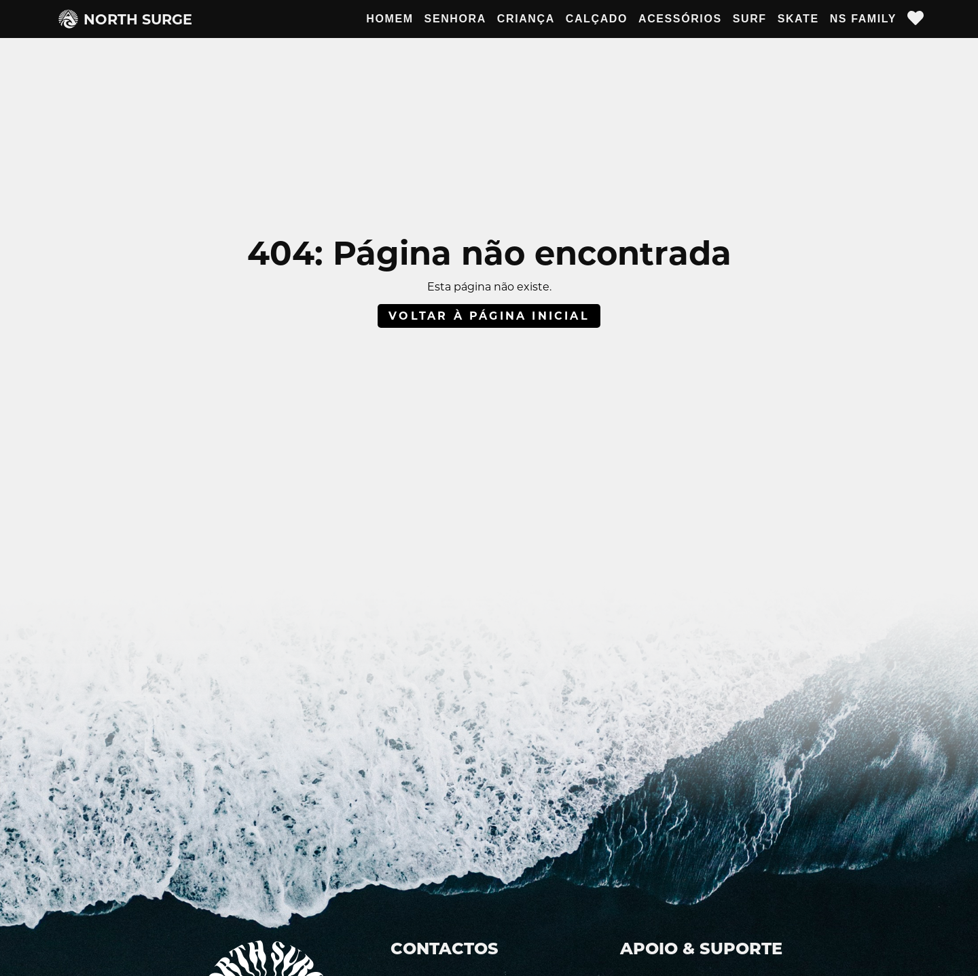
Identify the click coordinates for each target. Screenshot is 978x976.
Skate (798, 18)
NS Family (863, 18)
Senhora (455, 18)
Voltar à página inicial (489, 315)
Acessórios (680, 18)
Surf (750, 18)
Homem (389, 18)
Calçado (597, 18)
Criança (526, 18)
